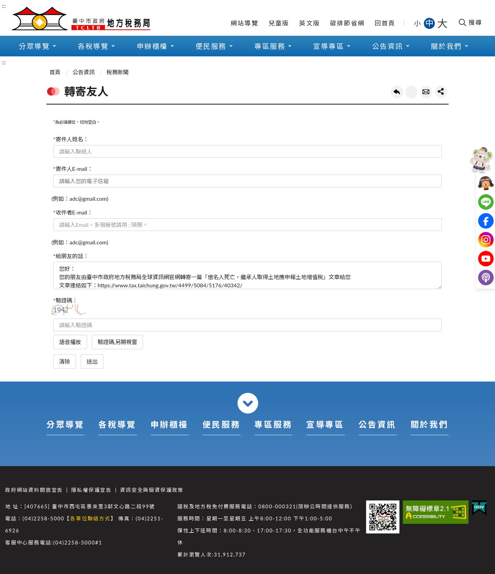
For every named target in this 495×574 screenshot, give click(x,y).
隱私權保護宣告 (91, 490)
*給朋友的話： (71, 256)
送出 (92, 361)
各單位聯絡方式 (90, 518)
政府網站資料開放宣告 (34, 490)
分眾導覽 (34, 46)
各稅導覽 (93, 46)
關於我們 (446, 46)
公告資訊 (387, 46)
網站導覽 (244, 23)
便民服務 (211, 46)
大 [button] (442, 23)
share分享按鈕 (441, 92)
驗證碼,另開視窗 (118, 342)
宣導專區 (328, 46)
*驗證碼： (65, 300)
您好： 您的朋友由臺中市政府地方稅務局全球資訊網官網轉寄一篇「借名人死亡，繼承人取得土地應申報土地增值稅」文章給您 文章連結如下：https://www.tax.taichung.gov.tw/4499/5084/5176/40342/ (247, 275)
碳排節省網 (347, 23)
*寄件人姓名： (71, 139)
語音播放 (70, 342)
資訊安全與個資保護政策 (152, 490)
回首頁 (385, 23)
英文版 (309, 23)
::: (4, 5)
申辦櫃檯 (152, 46)
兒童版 (278, 23)
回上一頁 (397, 92)
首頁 (55, 72)
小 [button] (418, 23)
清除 (64, 361)
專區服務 (269, 46)
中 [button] (430, 23)
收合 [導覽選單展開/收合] (248, 403)
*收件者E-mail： (73, 212)
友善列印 (411, 92)
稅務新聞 (118, 72)
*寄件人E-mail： (73, 168)
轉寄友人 (426, 92)
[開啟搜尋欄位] (470, 22)
